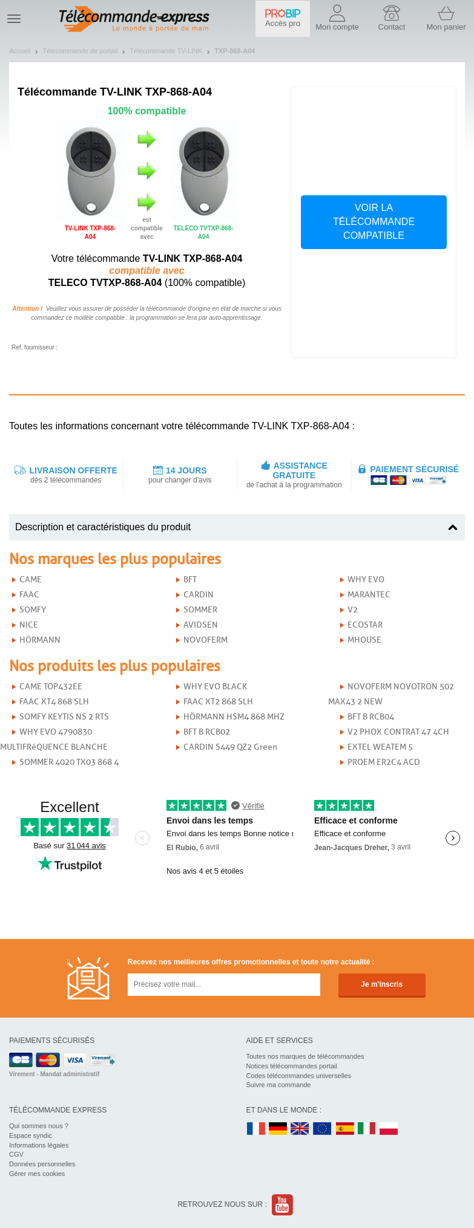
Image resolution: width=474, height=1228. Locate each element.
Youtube (283, 1205)
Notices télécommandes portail (291, 1066)
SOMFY (32, 610)
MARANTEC (368, 595)
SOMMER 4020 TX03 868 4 (69, 762)
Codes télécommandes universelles (299, 1075)
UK (300, 1129)
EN (322, 1129)
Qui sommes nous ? (38, 1125)
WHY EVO (365, 579)
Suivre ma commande (278, 1084)
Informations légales (38, 1145)
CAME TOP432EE (50, 686)
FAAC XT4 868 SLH (54, 702)
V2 (352, 610)
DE (278, 1129)
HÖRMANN (40, 640)
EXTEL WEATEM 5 (380, 747)
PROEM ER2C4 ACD (383, 762)
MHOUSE (364, 640)
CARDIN (198, 595)
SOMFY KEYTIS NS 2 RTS (64, 717)
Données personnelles (42, 1164)
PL (389, 1129)
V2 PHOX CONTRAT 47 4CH (398, 732)
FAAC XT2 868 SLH (218, 702)
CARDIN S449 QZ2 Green (230, 747)
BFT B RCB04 (370, 717)
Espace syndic (30, 1135)
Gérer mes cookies (37, 1173)
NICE (28, 625)
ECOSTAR (365, 625)
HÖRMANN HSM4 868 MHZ (234, 717)
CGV (16, 1154)
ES (345, 1129)
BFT (190, 579)
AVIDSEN (200, 625)
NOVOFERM (205, 640)
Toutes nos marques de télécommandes (305, 1056)
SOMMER (200, 610)
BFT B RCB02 (206, 732)
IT (367, 1129)
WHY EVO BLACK (215, 686)
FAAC (29, 595)
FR (256, 1129)
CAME (30, 579)
